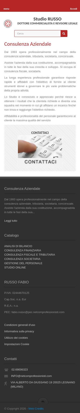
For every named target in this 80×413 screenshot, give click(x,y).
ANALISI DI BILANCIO (18, 246)
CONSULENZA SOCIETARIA (22, 259)
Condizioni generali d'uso (19, 325)
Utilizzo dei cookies (16, 337)
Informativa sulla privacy (19, 331)
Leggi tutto (10, 220)
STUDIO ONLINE (15, 267)
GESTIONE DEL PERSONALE (23, 263)
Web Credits (36, 408)
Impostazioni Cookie (16, 344)
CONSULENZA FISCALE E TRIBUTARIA (29, 254)
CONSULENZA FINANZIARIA (22, 250)
